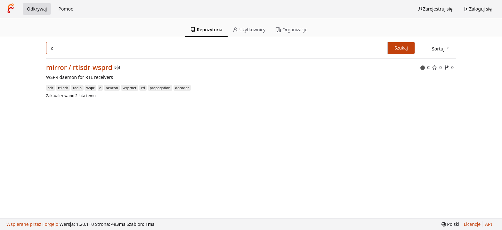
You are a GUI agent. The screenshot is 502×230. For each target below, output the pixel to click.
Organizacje (291, 30)
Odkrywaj (37, 9)
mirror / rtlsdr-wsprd (79, 67)
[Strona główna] (10, 9)
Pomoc (65, 9)
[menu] (441, 48)
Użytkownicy (249, 30)
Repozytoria (206, 30)
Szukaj (401, 48)
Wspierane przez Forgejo (32, 224)
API (488, 224)
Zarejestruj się (435, 9)
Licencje (472, 224)
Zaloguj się (478, 9)
